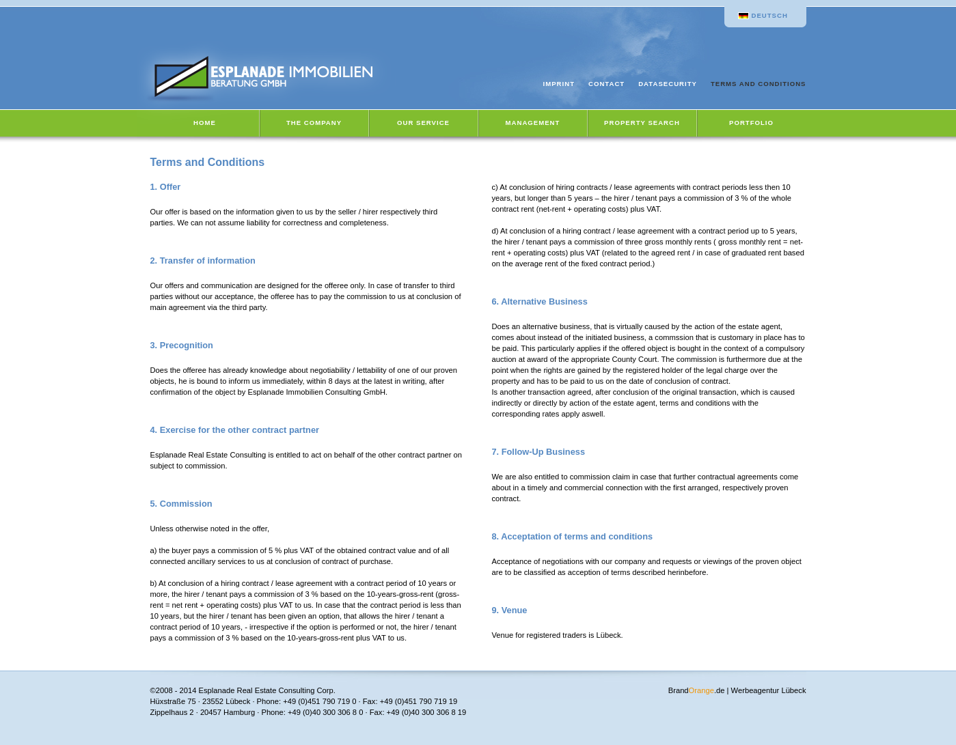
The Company (314, 122)
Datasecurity (667, 83)
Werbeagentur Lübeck (768, 690)
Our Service (423, 122)
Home (204, 122)
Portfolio (751, 122)
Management (533, 122)
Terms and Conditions (758, 83)
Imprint (559, 83)
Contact (606, 83)
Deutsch (770, 15)
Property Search (642, 122)
